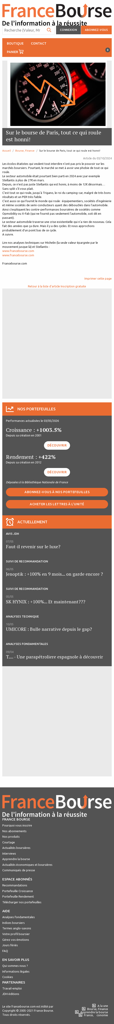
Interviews (9, 853)
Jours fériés (10, 945)
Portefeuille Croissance (17, 891)
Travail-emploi (12, 988)
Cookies (7, 977)
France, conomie (93, 1015)
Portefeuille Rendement (18, 896)
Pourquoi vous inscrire (17, 825)
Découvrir (57, 445)
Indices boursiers (13, 922)
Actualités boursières (16, 847)
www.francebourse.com (18, 250)
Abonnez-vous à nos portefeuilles (57, 492)
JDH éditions (10, 993)
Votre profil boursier (16, 934)
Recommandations (14, 885)
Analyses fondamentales (18, 917)
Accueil (6, 150)
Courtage (8, 842)
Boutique (15, 43)
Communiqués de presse (18, 870)
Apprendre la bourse (16, 859)
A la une (100, 1005)
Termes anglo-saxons (16, 928)
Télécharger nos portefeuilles (21, 902)
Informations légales (16, 971)
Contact (38, 43)
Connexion (68, 29)
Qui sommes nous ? (15, 965)
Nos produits (11, 836)
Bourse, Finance (25, 150)
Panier (17, 51)
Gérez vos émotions (15, 939)
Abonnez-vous (96, 29)
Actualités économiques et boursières (27, 864)
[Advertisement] (57, 343)
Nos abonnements (14, 831)
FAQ (5, 950)
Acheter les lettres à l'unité (57, 504)
